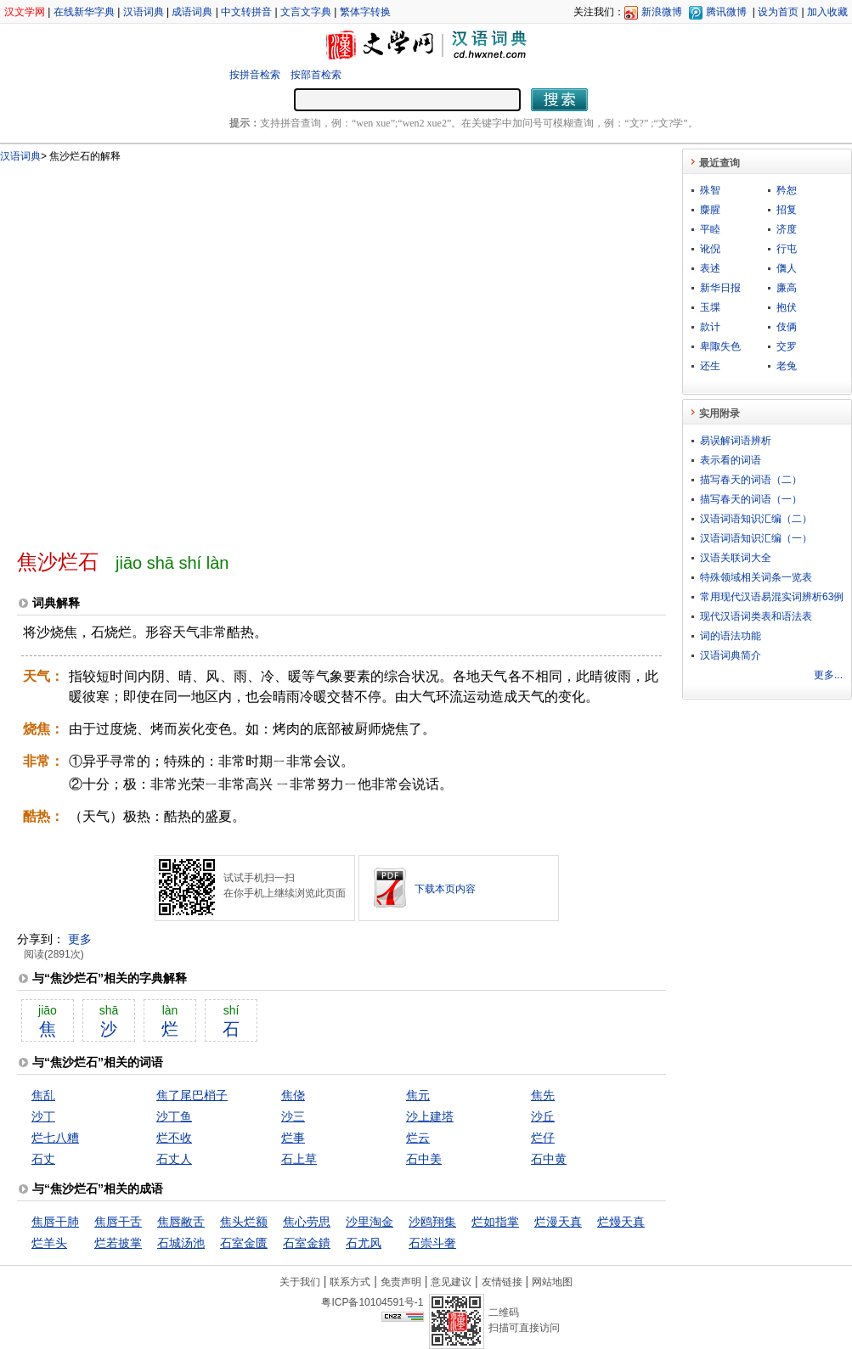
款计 (710, 327)
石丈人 (174, 1159)
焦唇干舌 (118, 1221)
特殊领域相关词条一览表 (756, 577)
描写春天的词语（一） (751, 499)
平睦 (710, 229)
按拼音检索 (254, 75)
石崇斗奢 (432, 1243)
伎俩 (786, 327)
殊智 (710, 190)
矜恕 (786, 190)
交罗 (786, 346)
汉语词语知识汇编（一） (756, 538)
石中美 (424, 1159)
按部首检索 (316, 75)
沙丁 (43, 1116)
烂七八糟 (55, 1137)
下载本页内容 (445, 889)
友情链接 (502, 1282)
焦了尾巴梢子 (192, 1095)
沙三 (293, 1116)
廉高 (786, 288)
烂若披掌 (118, 1243)
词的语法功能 (730, 636)
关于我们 (299, 1282)
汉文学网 (24, 12)
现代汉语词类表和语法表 (756, 616)
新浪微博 (661, 12)
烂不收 (174, 1137)
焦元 (418, 1095)
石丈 (43, 1159)
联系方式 (350, 1282)
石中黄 (549, 1159)
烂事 (293, 1137)
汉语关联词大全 (735, 558)
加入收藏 (827, 12)
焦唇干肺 (55, 1221)
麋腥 (710, 210)
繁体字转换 (365, 12)
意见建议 (451, 1282)
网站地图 (552, 1282)
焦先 (543, 1095)
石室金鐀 (306, 1243)
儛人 (786, 268)
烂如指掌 (495, 1221)
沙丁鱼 (174, 1116)
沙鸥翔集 (432, 1221)
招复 (786, 210)
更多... (828, 675)
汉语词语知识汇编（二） (756, 519)
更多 (80, 939)
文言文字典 (305, 12)
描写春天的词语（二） (751, 480)
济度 (786, 229)
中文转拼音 (246, 12)
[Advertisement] (181, 349)
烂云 (418, 1137)
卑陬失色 (720, 346)
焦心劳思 (306, 1221)
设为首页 (778, 12)
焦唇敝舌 (181, 1221)
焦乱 (43, 1095)
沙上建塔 (430, 1116)
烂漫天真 (558, 1221)
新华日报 (720, 288)
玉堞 (710, 307)
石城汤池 (181, 1243)
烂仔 (543, 1137)
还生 (710, 366)
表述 (710, 268)
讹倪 (710, 249)
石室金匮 (244, 1243)
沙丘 (543, 1116)
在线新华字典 (84, 12)
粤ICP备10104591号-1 (372, 1302)
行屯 (786, 249)
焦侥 (293, 1095)
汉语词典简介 (730, 655)
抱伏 (786, 307)
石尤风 (363, 1243)
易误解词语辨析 (735, 441)
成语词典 (192, 12)
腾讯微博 (726, 12)
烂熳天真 (621, 1221)
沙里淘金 (369, 1221)
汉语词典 (143, 12)
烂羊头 (49, 1243)
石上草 (299, 1159)
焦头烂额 (244, 1221)
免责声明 (401, 1282)
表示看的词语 (730, 460)
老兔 (786, 366)
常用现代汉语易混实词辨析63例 (772, 597)
